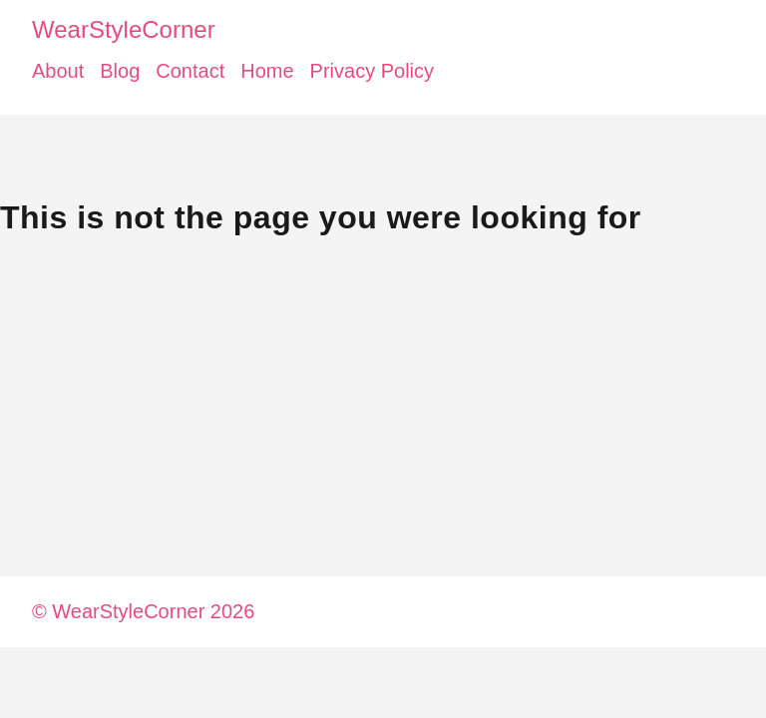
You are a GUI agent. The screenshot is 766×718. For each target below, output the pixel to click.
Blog (120, 71)
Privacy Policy (372, 71)
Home (266, 71)
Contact (190, 71)
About (58, 71)
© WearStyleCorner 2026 (143, 611)
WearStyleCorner (123, 29)
